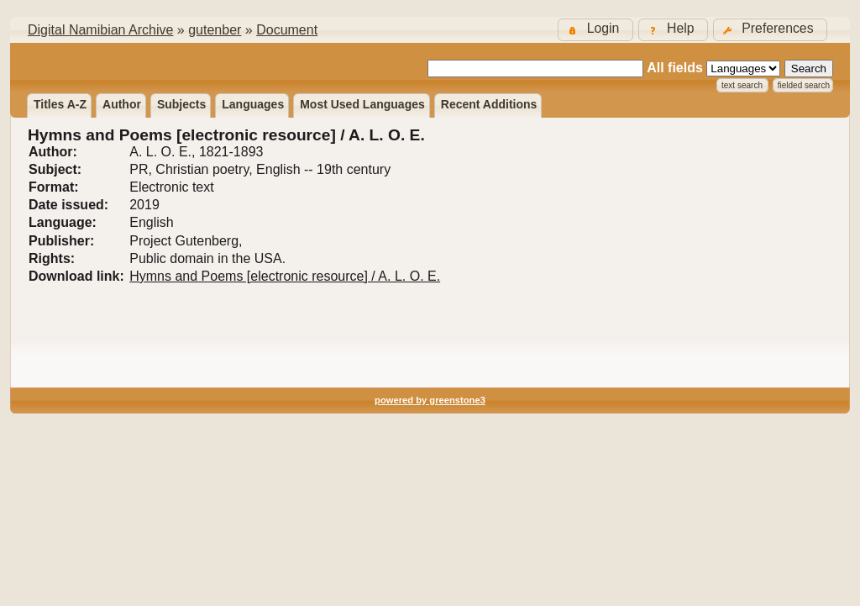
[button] (770, 29)
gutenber (214, 30)
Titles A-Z (60, 104)
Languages (253, 104)
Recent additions (489, 104)
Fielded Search (804, 85)
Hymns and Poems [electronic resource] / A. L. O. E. (284, 276)
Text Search (742, 85)
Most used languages (362, 104)
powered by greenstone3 (430, 400)
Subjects (181, 104)
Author (121, 104)
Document (286, 30)
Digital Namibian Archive (100, 30)
